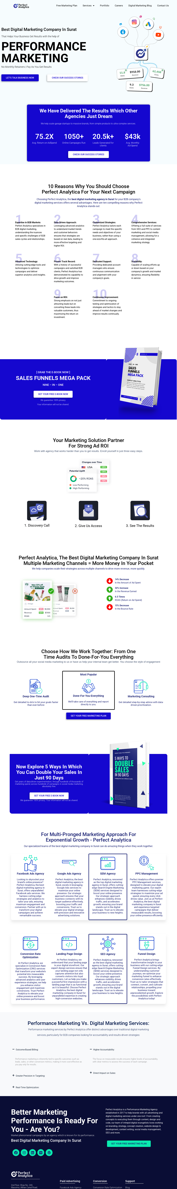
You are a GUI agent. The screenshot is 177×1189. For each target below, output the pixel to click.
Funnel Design (146, 956)
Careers (119, 5)
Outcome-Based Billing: (27, 1052)
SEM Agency (108, 876)
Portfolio (104, 5)
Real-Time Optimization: (27, 1089)
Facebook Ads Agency (30, 876)
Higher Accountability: (104, 1052)
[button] (49, 1052)
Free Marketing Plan (66, 5)
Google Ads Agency (69, 876)
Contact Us (163, 5)
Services (88, 5)
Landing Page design (69, 956)
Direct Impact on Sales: (104, 1075)
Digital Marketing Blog (140, 5)
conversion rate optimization (30, 958)
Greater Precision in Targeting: (30, 1078)
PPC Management (146, 876)
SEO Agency (107, 956)
